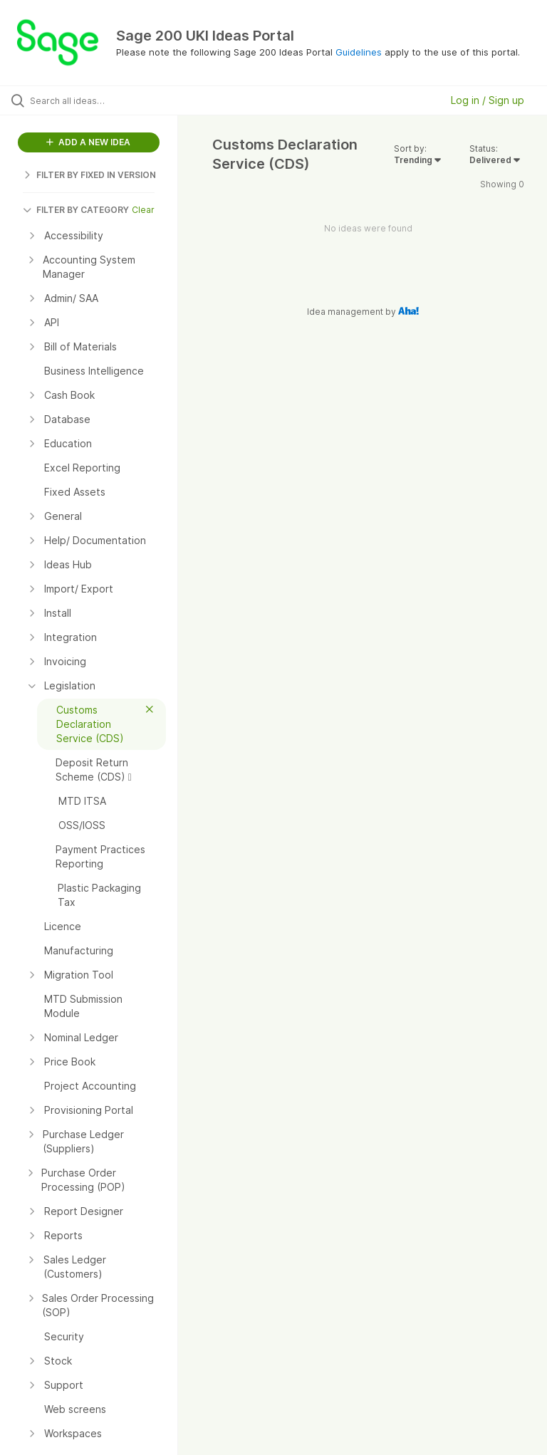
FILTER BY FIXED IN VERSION (89, 175)
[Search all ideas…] (96, 100)
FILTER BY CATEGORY (76, 209)
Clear (143, 209)
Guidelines (358, 52)
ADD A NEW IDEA (88, 142)
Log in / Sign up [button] (487, 100)
